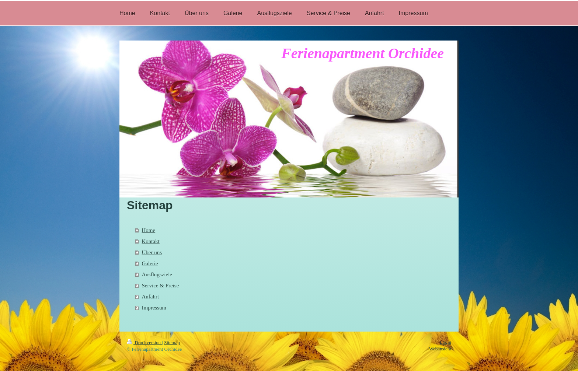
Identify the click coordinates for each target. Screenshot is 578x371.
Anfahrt (150, 297)
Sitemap (172, 342)
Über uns (152, 252)
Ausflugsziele (157, 274)
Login (445, 342)
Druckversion (144, 342)
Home (149, 230)
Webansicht (440, 348)
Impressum (154, 308)
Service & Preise (160, 285)
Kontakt (151, 241)
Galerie (150, 263)
